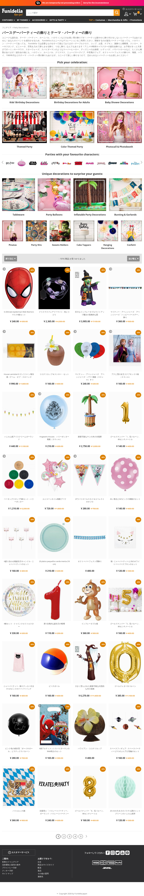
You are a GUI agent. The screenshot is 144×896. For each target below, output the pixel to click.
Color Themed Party (72, 144)
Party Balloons (54, 212)
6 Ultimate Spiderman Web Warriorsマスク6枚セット (19, 311)
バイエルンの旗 (19, 809)
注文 (39, 860)
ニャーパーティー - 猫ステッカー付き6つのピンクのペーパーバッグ (19, 685)
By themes (22, 20)
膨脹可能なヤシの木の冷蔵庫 (90, 434)
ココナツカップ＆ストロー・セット (54, 372)
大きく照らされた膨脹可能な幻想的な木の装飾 (89, 685)
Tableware (18, 212)
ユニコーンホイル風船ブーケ (54, 497)
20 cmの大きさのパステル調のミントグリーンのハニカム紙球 (125, 810)
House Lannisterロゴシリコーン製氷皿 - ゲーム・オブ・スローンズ (19, 373)
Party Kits (36, 242)
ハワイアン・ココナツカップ (90, 746)
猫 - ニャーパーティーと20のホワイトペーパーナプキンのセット (125, 560)
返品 (39, 868)
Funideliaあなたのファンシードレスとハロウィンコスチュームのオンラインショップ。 (12, 12)
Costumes (7, 20)
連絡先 (40, 874)
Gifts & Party (57, 20)
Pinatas (13, 242)
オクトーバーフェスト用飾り (90, 559)
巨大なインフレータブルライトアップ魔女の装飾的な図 (89, 311)
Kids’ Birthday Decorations (24, 100)
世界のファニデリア (10, 860)
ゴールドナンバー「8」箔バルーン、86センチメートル (90, 810)
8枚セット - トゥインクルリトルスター (19, 623)
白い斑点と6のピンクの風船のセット (125, 497)
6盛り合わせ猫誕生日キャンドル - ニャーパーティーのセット (19, 560)
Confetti (131, 242)
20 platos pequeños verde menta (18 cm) (54, 560)
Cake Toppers (84, 242)
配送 (39, 865)
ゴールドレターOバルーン (125, 684)
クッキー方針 (7, 868)
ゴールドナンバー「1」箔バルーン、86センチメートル (125, 436)
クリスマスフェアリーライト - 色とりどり (54, 311)
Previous (2, 160)
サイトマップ (7, 871)
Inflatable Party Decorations (90, 212)
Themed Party (24, 144)
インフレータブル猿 (90, 621)
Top (91, 20)
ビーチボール (54, 684)
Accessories (38, 20)
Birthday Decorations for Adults (72, 100)
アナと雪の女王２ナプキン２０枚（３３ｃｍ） (125, 373)
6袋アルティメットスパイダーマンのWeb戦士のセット (54, 748)
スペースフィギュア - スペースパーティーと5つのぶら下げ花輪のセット (125, 748)
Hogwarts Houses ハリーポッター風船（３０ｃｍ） (54, 436)
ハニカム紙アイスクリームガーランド (18, 436)
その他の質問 (43, 871)
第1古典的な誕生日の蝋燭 (54, 621)
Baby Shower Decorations (119, 100)
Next (141, 160)
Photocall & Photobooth (119, 144)
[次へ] (86, 834)
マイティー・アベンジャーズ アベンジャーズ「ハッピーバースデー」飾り (125, 313)
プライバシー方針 (9, 865)
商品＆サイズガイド (46, 862)
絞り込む (10, 256)
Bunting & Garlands (125, 212)
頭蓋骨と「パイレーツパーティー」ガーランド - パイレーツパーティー (54, 810)
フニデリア (6, 27)
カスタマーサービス (18, 850)
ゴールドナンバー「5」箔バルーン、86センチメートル (125, 623)
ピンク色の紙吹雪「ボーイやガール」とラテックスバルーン (19, 748)
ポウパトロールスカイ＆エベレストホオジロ (89, 498)
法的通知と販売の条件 (11, 862)
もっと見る (9, 53)
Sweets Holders (60, 242)
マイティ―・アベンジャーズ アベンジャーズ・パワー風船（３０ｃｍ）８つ (89, 375)
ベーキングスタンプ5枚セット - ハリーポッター (19, 498)
